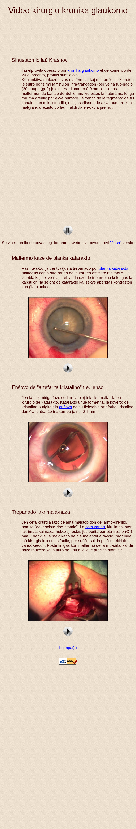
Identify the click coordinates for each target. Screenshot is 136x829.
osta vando (95, 527)
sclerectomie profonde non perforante (69, 168)
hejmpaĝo (68, 648)
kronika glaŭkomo (83, 70)
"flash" (116, 242)
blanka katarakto (113, 268)
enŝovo (65, 407)
